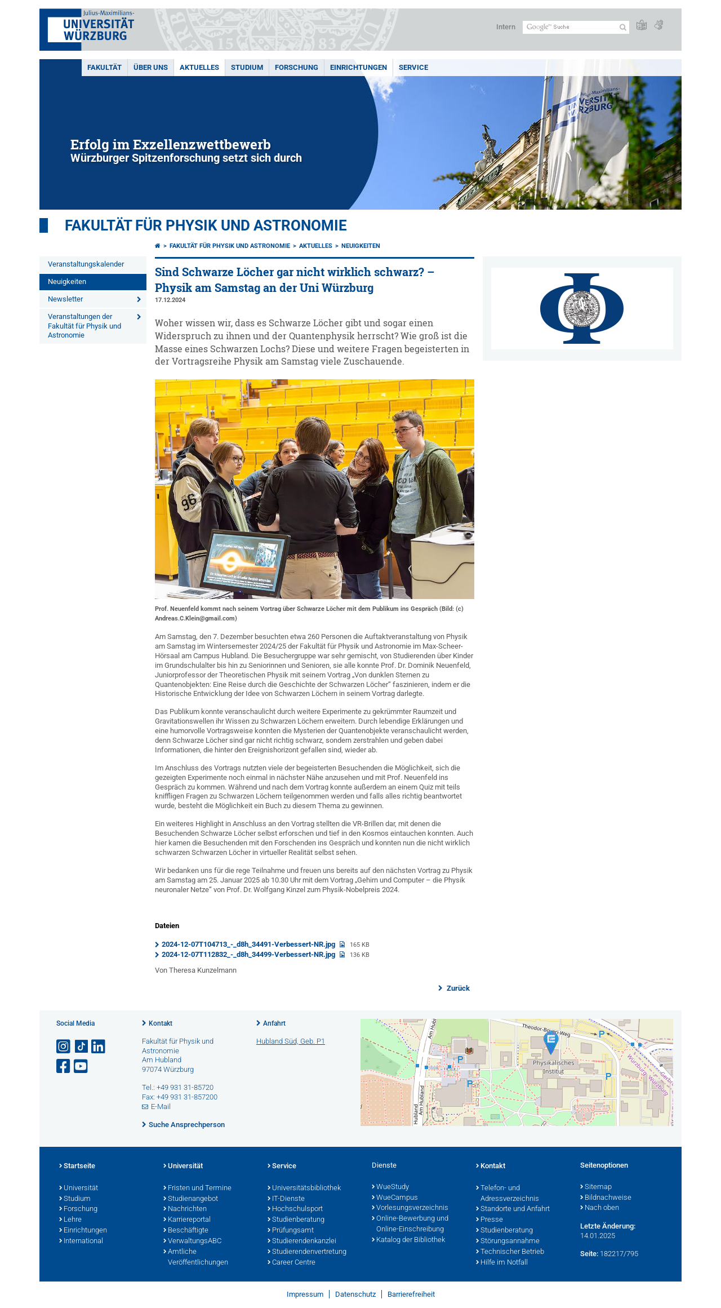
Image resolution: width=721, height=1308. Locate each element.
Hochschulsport (295, 1209)
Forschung (296, 67)
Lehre (70, 1220)
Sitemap (596, 1187)
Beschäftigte (185, 1231)
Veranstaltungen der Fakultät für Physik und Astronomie (84, 326)
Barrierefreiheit (411, 1294)
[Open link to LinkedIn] (99, 1047)
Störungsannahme (508, 1241)
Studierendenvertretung (307, 1252)
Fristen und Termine (197, 1188)
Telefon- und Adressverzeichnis (507, 1193)
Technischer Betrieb (510, 1252)
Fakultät (104, 67)
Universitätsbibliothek (304, 1188)
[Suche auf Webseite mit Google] (576, 27)
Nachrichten (185, 1209)
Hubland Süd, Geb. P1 (290, 1041)
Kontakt (160, 1023)
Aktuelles (199, 67)
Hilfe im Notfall (502, 1263)
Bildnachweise (605, 1198)
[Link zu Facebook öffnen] (64, 1066)
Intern (505, 27)
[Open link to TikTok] (82, 1047)
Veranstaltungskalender (86, 264)
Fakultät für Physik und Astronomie (206, 225)
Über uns (150, 67)
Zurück (457, 988)
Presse (489, 1220)
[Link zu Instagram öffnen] (64, 1047)
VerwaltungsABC (192, 1241)
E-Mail (161, 1106)
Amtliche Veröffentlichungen (195, 1257)
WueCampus (395, 1198)
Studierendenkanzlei (302, 1241)
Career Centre (291, 1263)
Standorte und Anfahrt (513, 1209)
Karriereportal (187, 1220)
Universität (78, 1188)
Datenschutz (355, 1294)
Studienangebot (190, 1199)
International (81, 1241)
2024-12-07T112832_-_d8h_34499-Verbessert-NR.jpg (249, 954)
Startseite (77, 1166)
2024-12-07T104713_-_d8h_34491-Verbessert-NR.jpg (249, 944)
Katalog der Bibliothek (408, 1240)
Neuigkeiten (67, 281)
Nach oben (599, 1208)
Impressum (305, 1294)
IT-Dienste (286, 1199)
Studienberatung (296, 1220)
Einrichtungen (358, 67)
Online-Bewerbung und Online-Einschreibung (410, 1224)
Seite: (589, 1253)
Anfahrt (274, 1023)
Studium (247, 67)
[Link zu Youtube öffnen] (82, 1066)
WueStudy (390, 1187)
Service (413, 67)
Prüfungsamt (291, 1231)
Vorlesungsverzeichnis (410, 1208)
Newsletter (65, 299)
